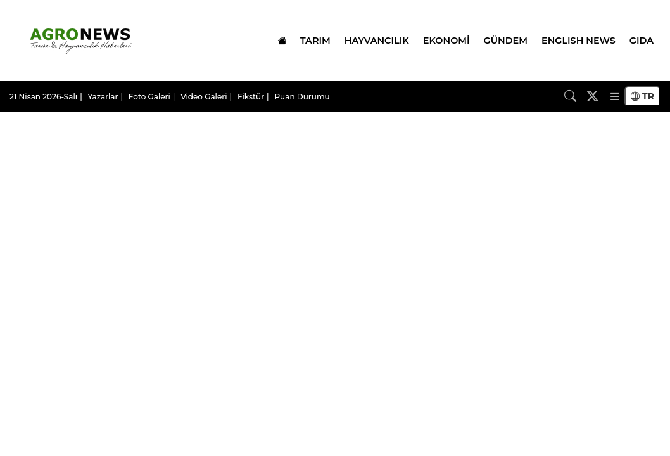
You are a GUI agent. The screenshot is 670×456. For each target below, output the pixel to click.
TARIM (315, 40)
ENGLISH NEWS (578, 40)
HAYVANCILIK (376, 40)
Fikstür (250, 96)
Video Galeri (203, 96)
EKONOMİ (446, 40)
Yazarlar (103, 96)
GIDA (641, 40)
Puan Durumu (301, 96)
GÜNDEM (506, 40)
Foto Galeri (149, 96)
